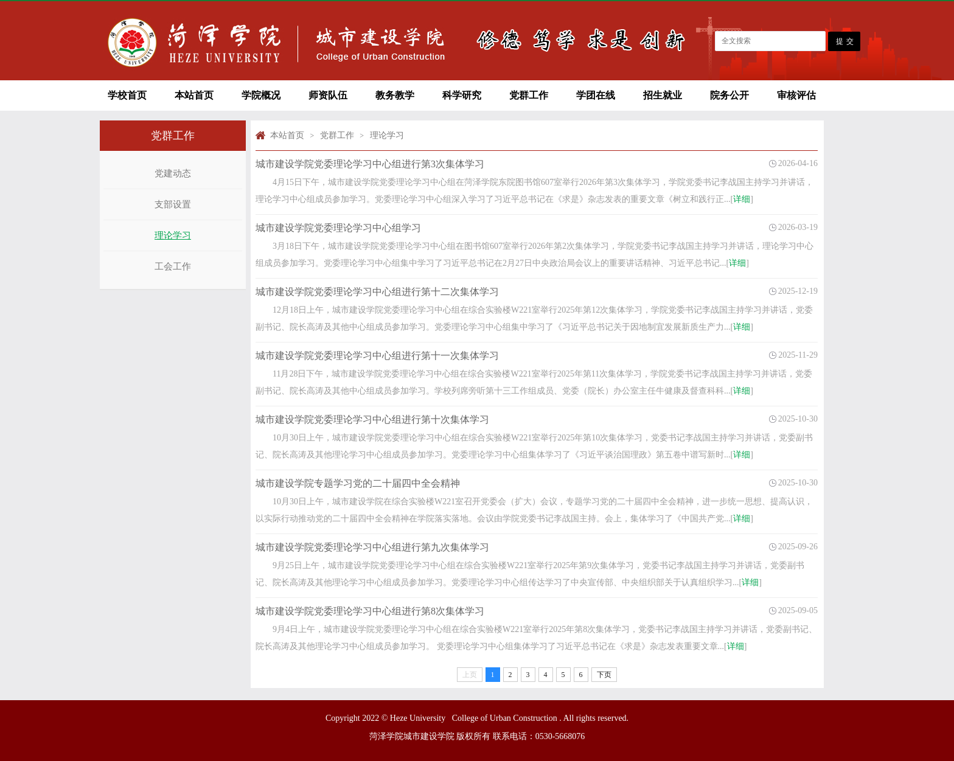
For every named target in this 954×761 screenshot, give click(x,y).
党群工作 (528, 95)
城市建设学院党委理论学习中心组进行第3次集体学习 (370, 164)
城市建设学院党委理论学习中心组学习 (338, 228)
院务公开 (729, 95)
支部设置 (173, 204)
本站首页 (194, 95)
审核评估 (796, 95)
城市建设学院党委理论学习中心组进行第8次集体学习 (370, 611)
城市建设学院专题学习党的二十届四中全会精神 (358, 483)
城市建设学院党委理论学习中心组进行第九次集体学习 (372, 547)
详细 (741, 199)
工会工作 (173, 266)
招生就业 (662, 95)
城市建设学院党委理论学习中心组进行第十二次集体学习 (377, 292)
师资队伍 (327, 95)
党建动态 (173, 173)
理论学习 (173, 235)
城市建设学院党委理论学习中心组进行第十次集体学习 (372, 419)
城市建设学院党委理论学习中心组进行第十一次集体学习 (377, 355)
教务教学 (394, 95)
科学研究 (461, 95)
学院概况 (261, 95)
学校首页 (127, 95)
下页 (604, 674)
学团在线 (595, 95)
